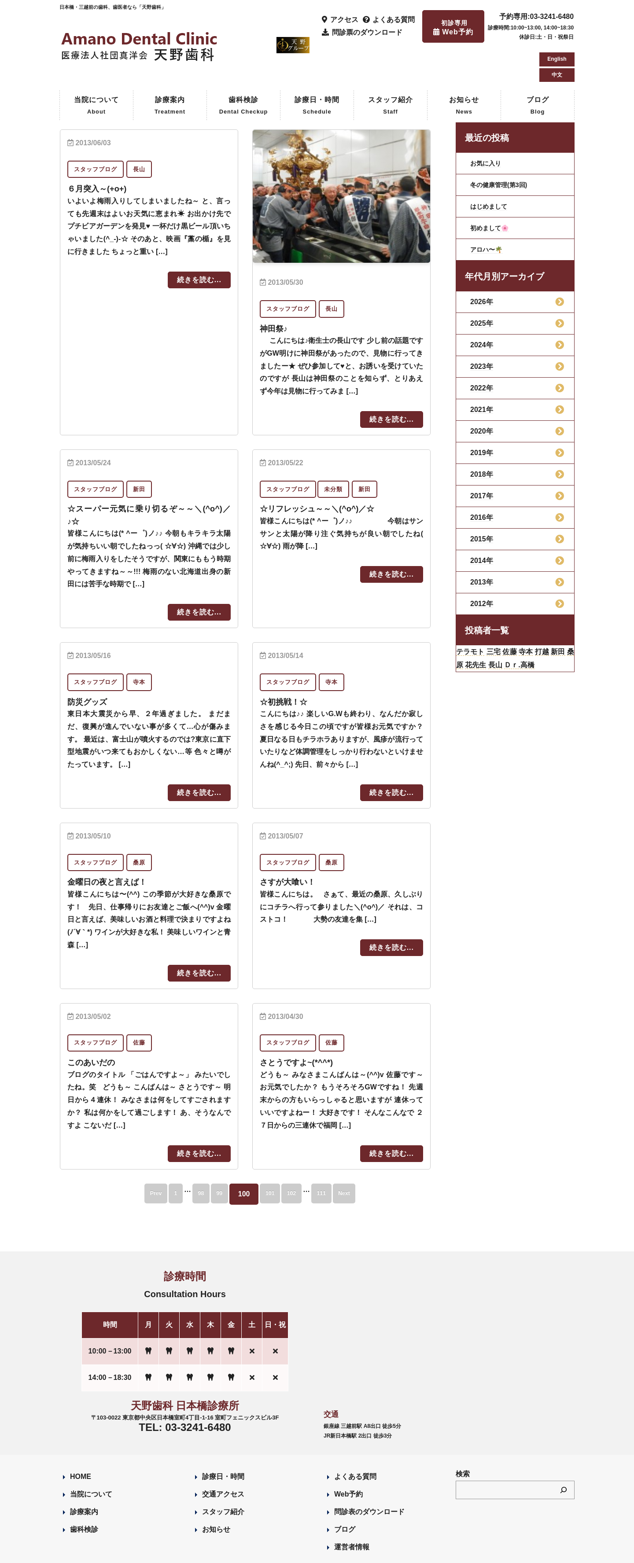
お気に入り (487, 125)
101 (273, 1155)
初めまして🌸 (492, 190)
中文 (557, 35)
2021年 (481, 372)
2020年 (481, 393)
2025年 (481, 286)
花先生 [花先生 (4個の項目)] (509, 631)
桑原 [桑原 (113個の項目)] (485, 631)
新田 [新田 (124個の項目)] (465, 631)
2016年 (481, 480)
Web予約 (348, 1456)
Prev (125, 1155)
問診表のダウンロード (369, 1473)
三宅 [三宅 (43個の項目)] (504, 616)
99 (213, 1155)
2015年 (481, 501)
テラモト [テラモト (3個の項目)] (474, 616)
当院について (96, 69)
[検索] (563, 1451)
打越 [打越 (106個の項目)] (565, 616)
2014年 (481, 523)
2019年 (481, 415)
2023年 (481, 329)
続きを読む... (199, 242)
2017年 (481, 458)
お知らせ (464, 69)
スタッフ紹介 (390, 69)
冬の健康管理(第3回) (502, 147)
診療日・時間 (317, 69)
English (556, 19)
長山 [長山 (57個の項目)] (534, 631)
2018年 (481, 437)
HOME (80, 1438)
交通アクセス (223, 1456)
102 (304, 1155)
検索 (463, 1435)
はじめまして (491, 169)
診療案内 (170, 69)
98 (187, 1155)
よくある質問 (355, 1438)
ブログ (538, 69)
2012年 (481, 566)
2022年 (481, 350)
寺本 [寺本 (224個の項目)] (545, 616)
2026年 (481, 264)
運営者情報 (351, 1508)
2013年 (481, 544)
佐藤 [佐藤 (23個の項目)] (524, 616)
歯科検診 (243, 69)
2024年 (481, 307)
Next (375, 1155)
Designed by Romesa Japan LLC (162, 1551)
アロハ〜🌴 (488, 212)
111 (343, 1155)
